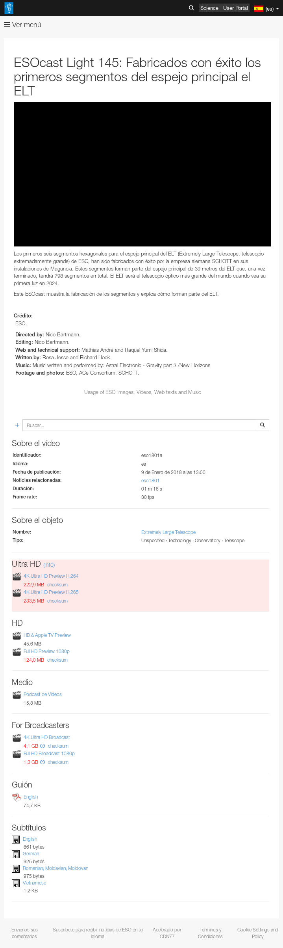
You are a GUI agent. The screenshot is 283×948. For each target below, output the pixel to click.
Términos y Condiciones (210, 933)
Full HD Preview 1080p (47, 651)
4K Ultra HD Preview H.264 (51, 576)
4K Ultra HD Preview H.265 (51, 592)
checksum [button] (57, 585)
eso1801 (150, 480)
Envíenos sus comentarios (24, 933)
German (31, 854)
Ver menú (22, 25)
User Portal (235, 8)
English (31, 797)
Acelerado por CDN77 (167, 933)
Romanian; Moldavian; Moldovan (55, 868)
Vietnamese (34, 883)
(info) (49, 564)
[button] (42, 746)
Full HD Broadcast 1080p (49, 754)
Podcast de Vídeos (43, 694)
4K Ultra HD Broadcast (47, 737)
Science (209, 8)
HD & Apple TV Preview (47, 635)
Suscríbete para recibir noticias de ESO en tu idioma (97, 933)
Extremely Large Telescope (168, 532)
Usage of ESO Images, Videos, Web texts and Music (142, 392)
